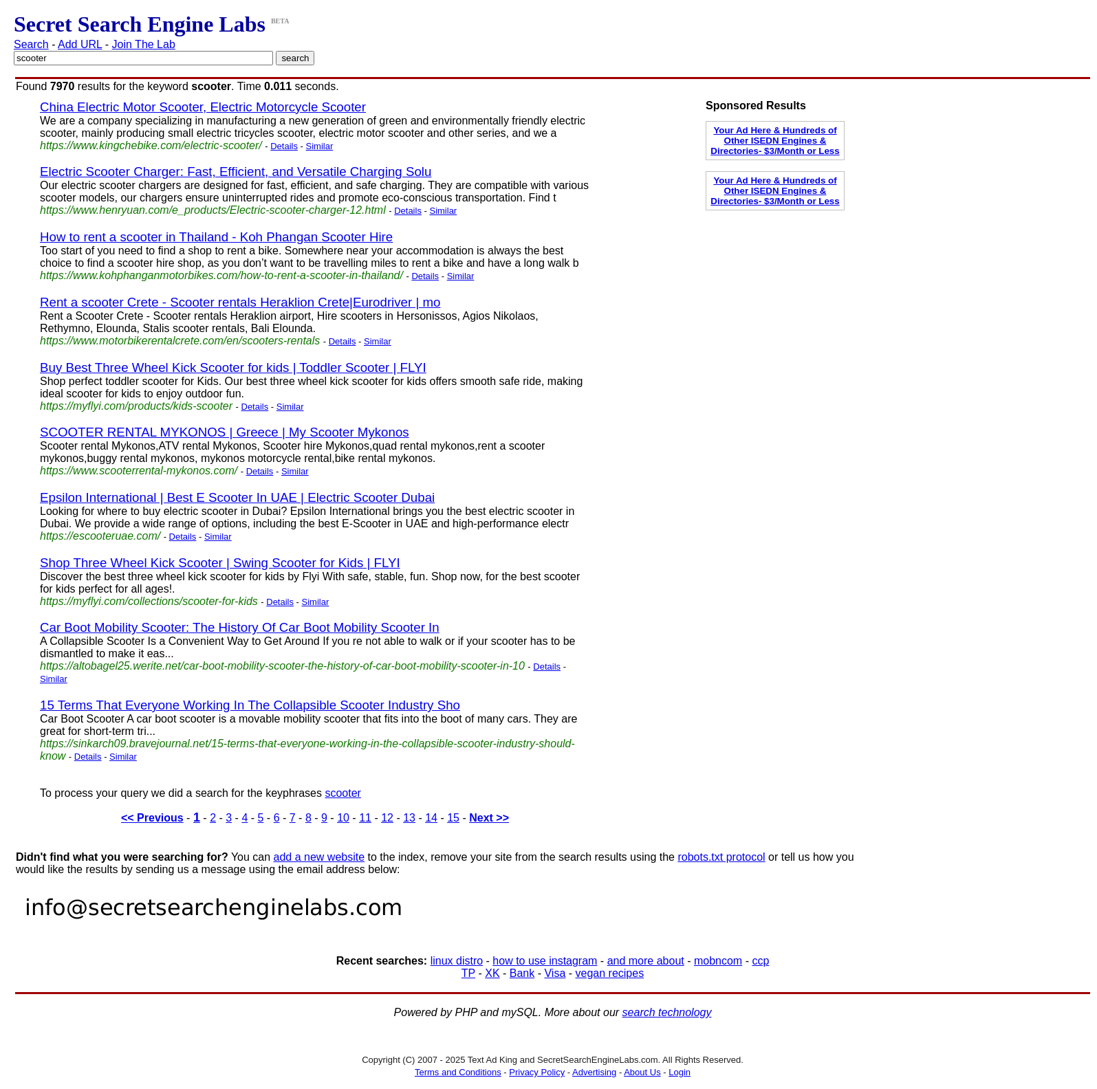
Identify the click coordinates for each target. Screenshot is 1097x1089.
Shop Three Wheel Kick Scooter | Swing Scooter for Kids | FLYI (220, 563)
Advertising (594, 1072)
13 (409, 818)
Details (284, 146)
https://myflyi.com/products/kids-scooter (136, 406)
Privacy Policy (537, 1072)
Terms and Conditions (458, 1072)
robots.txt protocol (721, 857)
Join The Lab (143, 44)
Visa (554, 973)
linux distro (457, 961)
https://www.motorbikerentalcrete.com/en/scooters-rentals (180, 340)
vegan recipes (610, 973)
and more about (645, 961)
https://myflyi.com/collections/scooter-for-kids (149, 601)
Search (31, 44)
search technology (667, 1012)
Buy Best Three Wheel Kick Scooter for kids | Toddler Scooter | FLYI (233, 367)
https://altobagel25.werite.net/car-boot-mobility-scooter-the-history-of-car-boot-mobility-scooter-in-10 (282, 666)
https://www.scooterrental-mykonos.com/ (138, 470)
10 (343, 818)
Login (680, 1072)
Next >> (489, 818)
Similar (320, 146)
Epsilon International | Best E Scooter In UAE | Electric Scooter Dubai (237, 497)
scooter (342, 793)
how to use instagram (544, 961)
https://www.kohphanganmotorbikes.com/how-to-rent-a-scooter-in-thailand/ (221, 275)
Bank (522, 973)
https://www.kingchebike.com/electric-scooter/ (151, 145)
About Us (642, 1072)
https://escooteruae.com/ (100, 536)
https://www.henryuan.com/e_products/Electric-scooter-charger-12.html (213, 210)
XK (492, 973)
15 (453, 818)
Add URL (80, 44)
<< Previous (152, 818)
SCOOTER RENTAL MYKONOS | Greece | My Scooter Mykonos (224, 432)
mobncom (718, 961)
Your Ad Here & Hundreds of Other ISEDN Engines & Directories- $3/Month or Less (774, 140)
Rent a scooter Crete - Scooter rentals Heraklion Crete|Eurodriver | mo (240, 302)
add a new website (319, 857)
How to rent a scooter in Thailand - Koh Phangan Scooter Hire (216, 237)
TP (468, 973)
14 (431, 818)
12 (387, 818)
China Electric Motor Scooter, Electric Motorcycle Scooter (203, 107)
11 (365, 818)
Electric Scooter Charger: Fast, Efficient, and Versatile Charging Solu (235, 171)
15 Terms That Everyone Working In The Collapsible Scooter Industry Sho (250, 705)
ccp (760, 961)
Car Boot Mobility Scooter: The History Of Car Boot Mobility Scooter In (239, 627)
